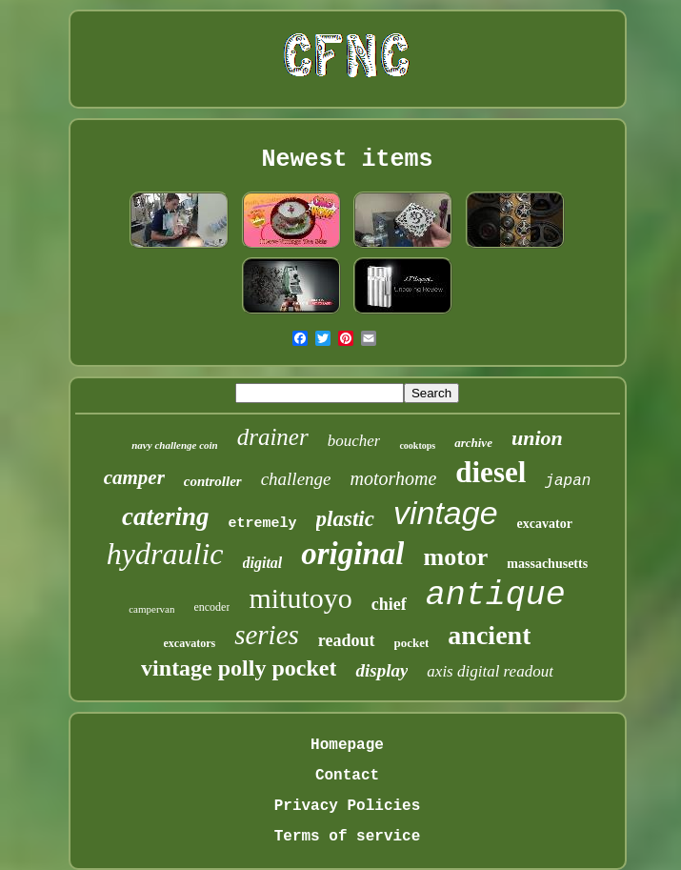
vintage (445, 513)
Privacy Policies (347, 806)
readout (346, 640)
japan (568, 481)
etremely (263, 524)
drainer (273, 437)
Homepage (347, 745)
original (352, 553)
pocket (412, 643)
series (266, 634)
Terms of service (347, 836)
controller (213, 481)
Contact (347, 775)
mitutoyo (300, 598)
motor (455, 557)
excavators (190, 643)
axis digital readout (490, 671)
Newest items (346, 159)
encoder (211, 607)
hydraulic (165, 553)
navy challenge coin (174, 445)
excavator (544, 523)
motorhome (394, 478)
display (381, 670)
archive (473, 442)
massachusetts (547, 563)
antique (496, 596)
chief (389, 604)
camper (134, 477)
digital (263, 563)
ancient (489, 635)
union (537, 438)
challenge (296, 479)
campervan (151, 609)
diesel (490, 472)
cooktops (417, 445)
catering (166, 516)
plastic (345, 519)
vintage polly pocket (238, 668)
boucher (354, 441)
